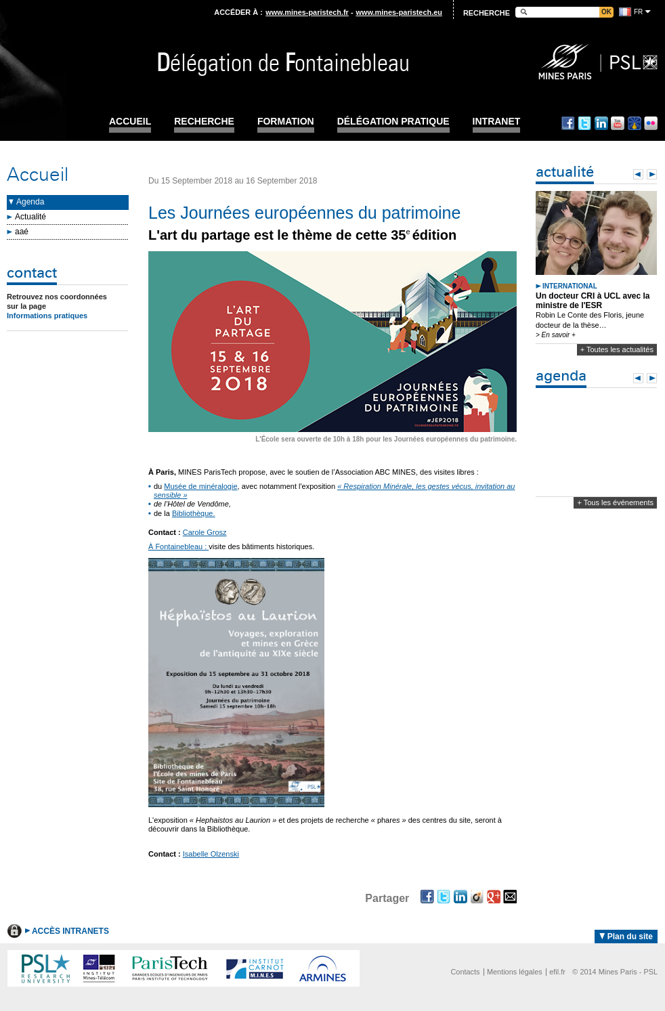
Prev (638, 174)
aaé (21, 231)
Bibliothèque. (193, 513)
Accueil (130, 121)
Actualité (30, 216)
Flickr (651, 123)
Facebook (568, 123)
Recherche (204, 121)
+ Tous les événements (615, 502)
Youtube (617, 123)
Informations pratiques (47, 315)
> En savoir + (556, 335)
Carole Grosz (205, 532)
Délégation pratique (393, 121)
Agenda (30, 202)
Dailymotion (634, 123)
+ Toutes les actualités (616, 349)
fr (638, 12)
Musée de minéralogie (200, 486)
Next (652, 174)
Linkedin (601, 123)
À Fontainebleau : (178, 546)
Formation (285, 121)
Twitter (584, 123)
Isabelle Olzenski (211, 854)
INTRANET (497, 121)
